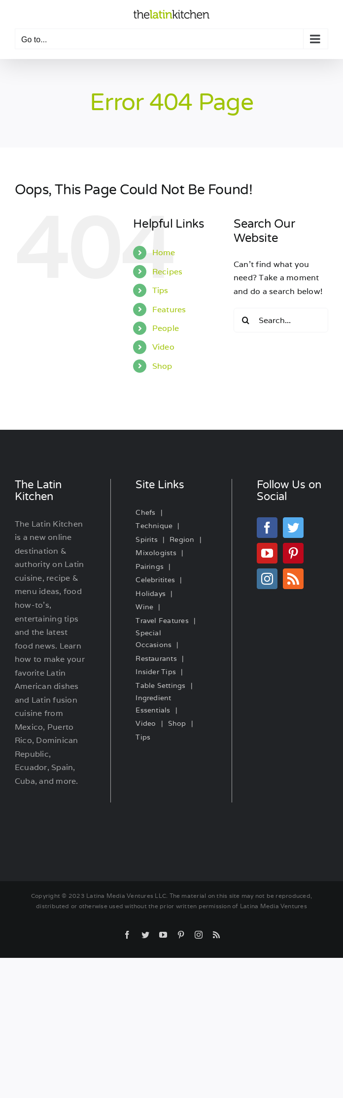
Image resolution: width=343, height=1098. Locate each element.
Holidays (151, 593)
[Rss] (293, 578)
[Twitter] (293, 527)
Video (163, 347)
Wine (144, 606)
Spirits (147, 539)
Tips (160, 290)
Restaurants (156, 658)
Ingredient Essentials (153, 703)
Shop (162, 366)
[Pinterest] (293, 553)
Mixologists (156, 552)
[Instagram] (267, 578)
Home (163, 252)
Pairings (150, 566)
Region (182, 539)
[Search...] (281, 320)
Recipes (167, 272)
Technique (154, 525)
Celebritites (155, 579)
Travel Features (162, 620)
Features (169, 309)
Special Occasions (154, 638)
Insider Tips (156, 671)
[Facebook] (267, 527)
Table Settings (160, 685)
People (165, 328)
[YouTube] (267, 553)
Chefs (145, 512)
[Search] (246, 320)
